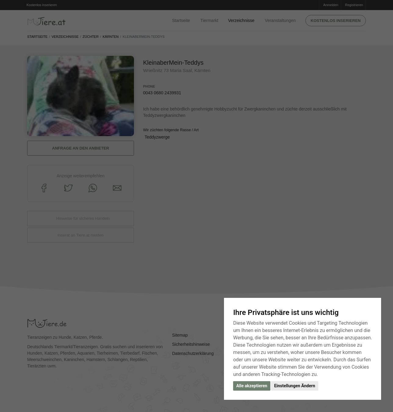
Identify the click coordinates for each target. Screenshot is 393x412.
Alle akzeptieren (251, 385)
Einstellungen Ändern (294, 385)
